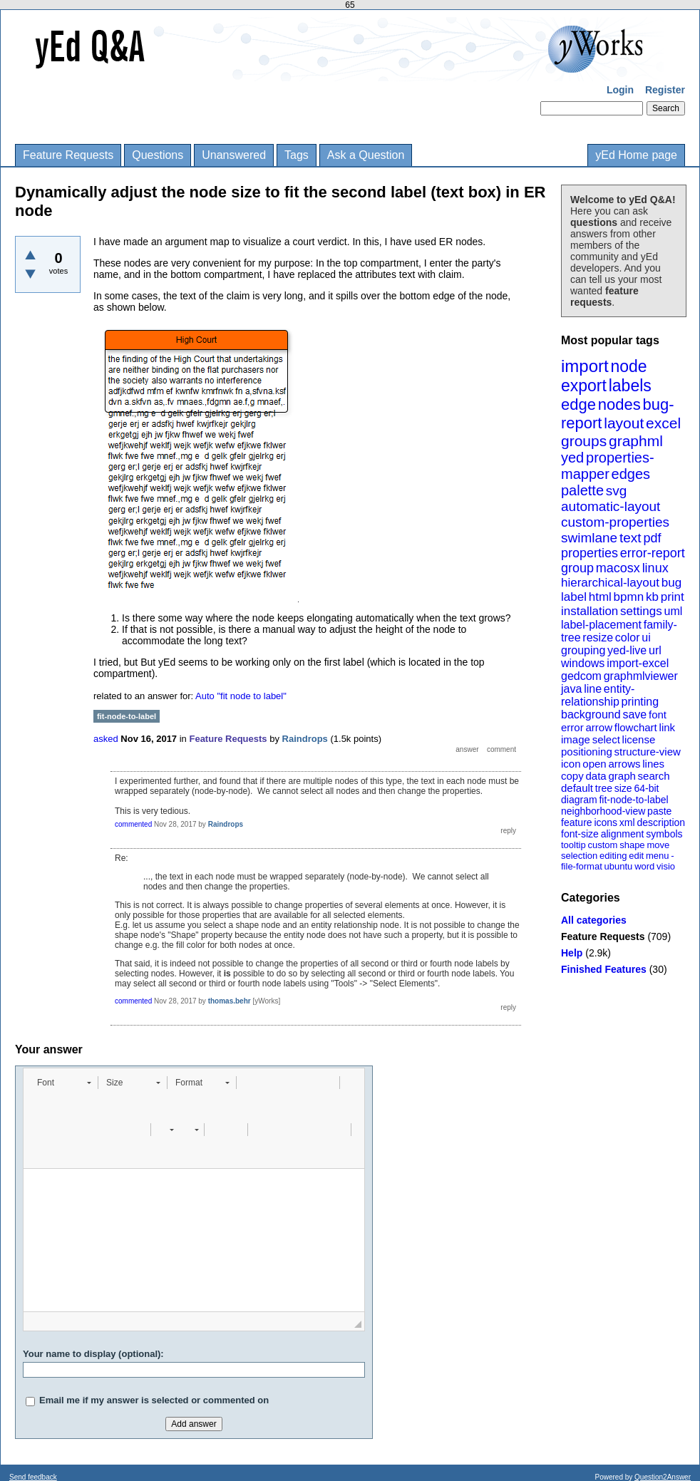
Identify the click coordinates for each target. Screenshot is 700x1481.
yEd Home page (636, 155)
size (623, 788)
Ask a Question (366, 155)
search (654, 776)
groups (584, 441)
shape (631, 845)
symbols (664, 834)
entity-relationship (597, 695)
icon (571, 764)
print (672, 597)
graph (621, 776)
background (591, 714)
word (644, 866)
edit (636, 855)
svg (616, 490)
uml (673, 611)
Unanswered (234, 155)
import (585, 366)
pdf (652, 538)
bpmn (629, 597)
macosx (618, 568)
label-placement (601, 625)
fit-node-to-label (633, 799)
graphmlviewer (641, 676)
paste (659, 811)
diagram (579, 799)
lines (653, 764)
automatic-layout (610, 506)
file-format (581, 866)
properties (589, 553)
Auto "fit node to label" (241, 696)
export (584, 385)
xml (627, 822)
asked (105, 738)
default (577, 788)
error (572, 727)
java (571, 689)
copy (572, 776)
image (575, 739)
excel (663, 423)
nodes (619, 404)
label (574, 597)
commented (133, 824)
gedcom (581, 676)
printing (640, 702)
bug (671, 582)
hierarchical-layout (610, 582)
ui (646, 637)
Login (620, 90)
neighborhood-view (603, 811)
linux (655, 568)
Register (665, 90)
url (655, 650)
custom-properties (615, 522)
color (627, 637)
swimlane (589, 537)
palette (582, 490)
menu (657, 855)
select (606, 739)
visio (666, 866)
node (628, 366)
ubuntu (618, 866)
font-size (580, 834)
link (667, 727)
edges (631, 474)
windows (582, 663)
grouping (583, 650)
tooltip (573, 845)
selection (579, 855)
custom (602, 845)
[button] (63, 1083)
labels (630, 385)
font (657, 714)
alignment (622, 834)
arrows (624, 764)
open (594, 764)
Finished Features (604, 969)
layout (624, 423)
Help (571, 953)
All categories (594, 920)
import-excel (638, 663)
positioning (586, 751)
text (630, 537)
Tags (296, 155)
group (577, 568)
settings (641, 611)
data (595, 776)
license (639, 739)
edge (578, 404)
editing (613, 855)
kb (652, 597)
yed (572, 457)
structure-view (647, 751)
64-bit (646, 788)
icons (605, 822)
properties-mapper (607, 466)
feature (576, 822)
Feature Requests (68, 155)
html (600, 597)
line (593, 689)
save (634, 714)
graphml (636, 441)
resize (597, 637)
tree (603, 788)
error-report (652, 553)
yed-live (627, 650)
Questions (157, 155)
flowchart (635, 727)
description (661, 822)
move (658, 845)
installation (589, 611)
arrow (598, 727)
